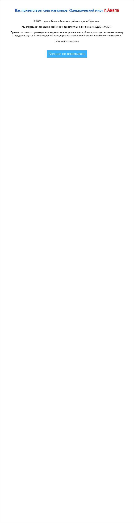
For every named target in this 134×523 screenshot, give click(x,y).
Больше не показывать (67, 54)
